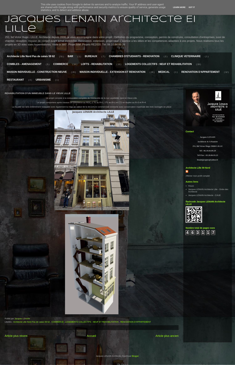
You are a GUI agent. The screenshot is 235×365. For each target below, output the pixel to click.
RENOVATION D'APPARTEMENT (200, 72)
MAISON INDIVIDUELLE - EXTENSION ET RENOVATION (112, 72)
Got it (192, 7)
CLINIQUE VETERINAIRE (186, 56)
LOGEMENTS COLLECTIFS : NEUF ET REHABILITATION (158, 64)
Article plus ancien (167, 335)
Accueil (91, 335)
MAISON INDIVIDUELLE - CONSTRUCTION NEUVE (37, 72)
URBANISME (43, 79)
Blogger (135, 356)
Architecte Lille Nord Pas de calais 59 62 (31, 56)
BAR (70, 56)
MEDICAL (164, 72)
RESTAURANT (15, 79)
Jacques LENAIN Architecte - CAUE (204, 195)
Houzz (191, 186)
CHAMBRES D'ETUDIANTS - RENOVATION (134, 56)
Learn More (179, 7)
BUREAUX (91, 56)
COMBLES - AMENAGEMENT (24, 64)
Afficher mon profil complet (198, 176)
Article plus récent (16, 335)
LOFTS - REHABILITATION (96, 64)
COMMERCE (60, 64)
